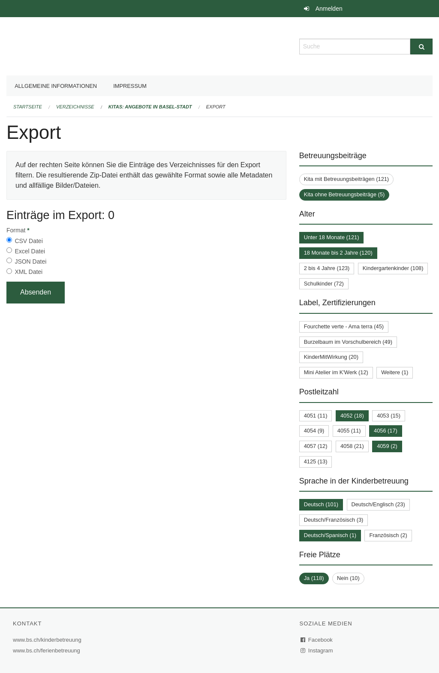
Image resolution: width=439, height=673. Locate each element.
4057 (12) (316, 446)
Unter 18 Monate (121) (331, 237)
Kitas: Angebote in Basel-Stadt (150, 106)
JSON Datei (30, 261)
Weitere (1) (394, 372)
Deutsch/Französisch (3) (334, 520)
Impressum (130, 86)
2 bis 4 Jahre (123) (327, 268)
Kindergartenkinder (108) (393, 268)
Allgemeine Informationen (56, 86)
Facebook (316, 640)
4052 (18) (352, 415)
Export (216, 106)
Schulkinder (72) (324, 283)
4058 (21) (352, 446)
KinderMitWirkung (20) (331, 357)
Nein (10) (348, 578)
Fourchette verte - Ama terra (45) (344, 326)
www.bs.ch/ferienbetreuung (47, 650)
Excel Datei (30, 251)
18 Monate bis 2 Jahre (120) (338, 252)
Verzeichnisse (75, 106)
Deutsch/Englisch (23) (378, 504)
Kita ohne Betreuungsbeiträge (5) (344, 194)
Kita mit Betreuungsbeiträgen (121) (346, 179)
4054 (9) (314, 430)
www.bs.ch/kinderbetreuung (48, 640)
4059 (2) (387, 446)
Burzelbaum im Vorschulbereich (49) (348, 342)
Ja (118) (314, 578)
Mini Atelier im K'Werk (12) (336, 372)
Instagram (317, 650)
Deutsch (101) (321, 504)
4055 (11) (349, 430)
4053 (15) (388, 415)
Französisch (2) (388, 535)
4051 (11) (316, 415)
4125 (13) (316, 461)
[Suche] (421, 46)
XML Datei (28, 271)
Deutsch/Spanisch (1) (330, 535)
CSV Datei (28, 240)
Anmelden (329, 8)
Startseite (27, 106)
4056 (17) (385, 430)
